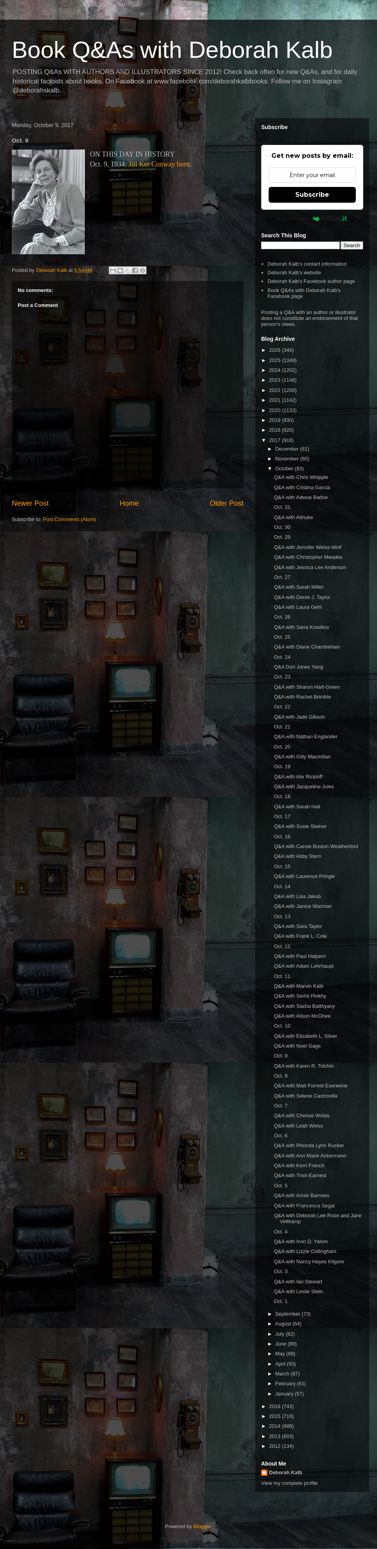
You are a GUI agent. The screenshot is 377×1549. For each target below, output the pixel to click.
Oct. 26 (282, 617)
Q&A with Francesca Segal (304, 1206)
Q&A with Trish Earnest (300, 1175)
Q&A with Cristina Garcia (302, 487)
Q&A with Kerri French (299, 1165)
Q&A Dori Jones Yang (298, 667)
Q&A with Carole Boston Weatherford (316, 846)
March (283, 1374)
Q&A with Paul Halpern (300, 956)
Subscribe (312, 194)
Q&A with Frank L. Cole (300, 936)
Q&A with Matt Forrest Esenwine (310, 1086)
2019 (275, 420)
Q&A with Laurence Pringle (304, 876)
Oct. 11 (282, 976)
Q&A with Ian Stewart (298, 1282)
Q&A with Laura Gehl (297, 607)
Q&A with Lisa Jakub (297, 896)
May (280, 1354)
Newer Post (30, 503)
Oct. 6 (280, 1136)
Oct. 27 (282, 577)
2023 (275, 380)
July (280, 1334)
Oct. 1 (280, 1301)
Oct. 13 (282, 916)
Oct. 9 (280, 1056)
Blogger (201, 1526)
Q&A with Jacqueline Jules (304, 786)
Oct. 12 (282, 946)
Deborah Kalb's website (294, 272)
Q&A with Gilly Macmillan (302, 757)
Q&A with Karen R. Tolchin (303, 1066)
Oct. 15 (282, 866)
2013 (275, 1436)
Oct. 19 (282, 766)
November (287, 459)
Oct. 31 (282, 507)
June (281, 1344)
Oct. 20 (282, 747)
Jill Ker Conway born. (160, 164)
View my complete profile (289, 1483)
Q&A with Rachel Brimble (302, 697)
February (286, 1383)
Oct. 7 (280, 1106)
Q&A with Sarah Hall (297, 807)
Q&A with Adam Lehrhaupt (303, 966)
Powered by (312, 218)
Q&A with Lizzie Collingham (305, 1251)
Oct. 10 (282, 1026)
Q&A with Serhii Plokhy (300, 996)
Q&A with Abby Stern (297, 856)
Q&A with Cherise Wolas (301, 1115)
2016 (275, 1406)
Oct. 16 (282, 836)
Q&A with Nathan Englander (305, 736)
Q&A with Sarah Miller (298, 587)
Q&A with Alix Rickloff (298, 777)
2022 (275, 390)
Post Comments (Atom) (69, 519)
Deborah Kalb (285, 1472)
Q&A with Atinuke (293, 517)
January (285, 1394)
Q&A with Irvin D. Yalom (301, 1241)
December (287, 449)
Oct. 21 (282, 727)
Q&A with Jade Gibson (299, 717)
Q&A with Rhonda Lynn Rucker (309, 1145)
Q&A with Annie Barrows (301, 1195)
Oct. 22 (282, 707)
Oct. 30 (282, 527)
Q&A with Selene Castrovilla (305, 1096)
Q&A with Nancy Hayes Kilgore (309, 1261)
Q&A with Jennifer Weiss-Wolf (307, 547)
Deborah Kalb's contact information (307, 264)
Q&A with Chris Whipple (301, 477)
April (281, 1364)
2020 (275, 410)
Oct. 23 (282, 677)
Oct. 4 (280, 1232)
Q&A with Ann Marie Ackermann (310, 1156)
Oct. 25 (282, 637)
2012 (275, 1446)
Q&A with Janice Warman (302, 906)
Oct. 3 (280, 1271)
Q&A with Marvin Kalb (298, 986)
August (284, 1324)
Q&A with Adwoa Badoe (301, 497)
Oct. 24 (282, 657)
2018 (275, 430)
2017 (275, 440)
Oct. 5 (280, 1186)
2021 (275, 400)
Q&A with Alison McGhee (302, 1016)
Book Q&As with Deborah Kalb (172, 50)
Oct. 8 (280, 1076)
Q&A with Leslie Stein (298, 1291)
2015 (275, 1416)
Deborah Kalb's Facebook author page (311, 281)
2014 (275, 1426)
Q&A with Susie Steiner (300, 826)
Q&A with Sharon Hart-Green (307, 687)
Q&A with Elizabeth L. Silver (305, 1036)
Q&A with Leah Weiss (298, 1126)
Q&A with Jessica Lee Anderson (310, 567)
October (285, 468)
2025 (275, 360)
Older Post (226, 503)
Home (129, 503)
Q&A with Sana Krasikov (301, 627)
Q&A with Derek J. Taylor (302, 597)
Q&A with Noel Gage (297, 1046)
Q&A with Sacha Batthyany (304, 1006)
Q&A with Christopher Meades (308, 557)
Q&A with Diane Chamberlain (307, 647)
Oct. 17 (282, 816)
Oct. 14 (282, 886)
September (288, 1314)
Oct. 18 (282, 796)
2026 (275, 350)
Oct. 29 (282, 537)
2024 (275, 370)
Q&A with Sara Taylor (298, 926)
